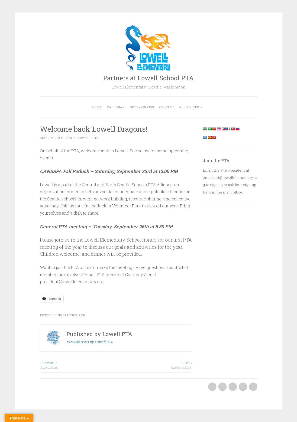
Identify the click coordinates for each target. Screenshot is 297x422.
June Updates (78, 365)
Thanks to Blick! (154, 365)
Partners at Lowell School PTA (148, 78)
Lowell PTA (88, 138)
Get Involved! (142, 107)
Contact (166, 107)
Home (97, 107)
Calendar (116, 107)
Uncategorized (71, 315)
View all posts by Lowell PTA (89, 342)
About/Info (189, 107)
